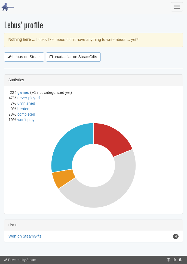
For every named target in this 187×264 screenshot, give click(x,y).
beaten (23, 109)
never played (28, 98)
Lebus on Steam (24, 57)
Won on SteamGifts (25, 236)
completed (26, 114)
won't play (26, 120)
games (23, 92)
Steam (31, 260)
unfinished (26, 103)
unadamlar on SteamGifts (73, 57)
